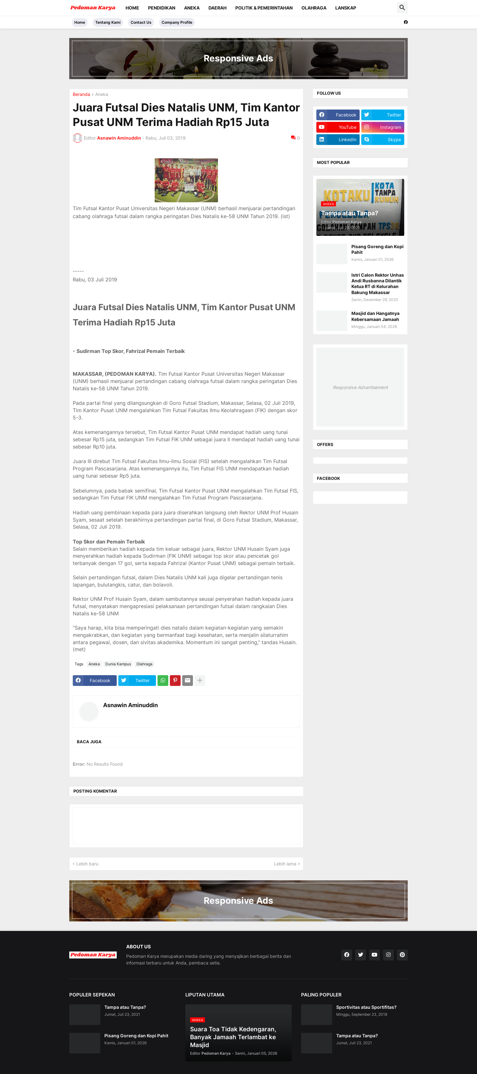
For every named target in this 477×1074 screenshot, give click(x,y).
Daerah (217, 7)
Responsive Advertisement (360, 387)
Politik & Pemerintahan (264, 7)
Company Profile (177, 22)
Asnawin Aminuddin (130, 705)
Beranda (81, 94)
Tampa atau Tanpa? (125, 1007)
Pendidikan (161, 7)
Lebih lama (285, 863)
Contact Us (141, 22)
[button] (402, 8)
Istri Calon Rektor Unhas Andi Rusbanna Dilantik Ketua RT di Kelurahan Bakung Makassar (377, 283)
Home (132, 7)
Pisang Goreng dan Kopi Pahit (377, 249)
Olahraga (313, 7)
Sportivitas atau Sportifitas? (366, 1007)
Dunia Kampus (118, 664)
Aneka (192, 7)
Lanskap (345, 7)
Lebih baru (87, 863)
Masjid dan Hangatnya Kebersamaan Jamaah (375, 316)
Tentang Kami (108, 22)
